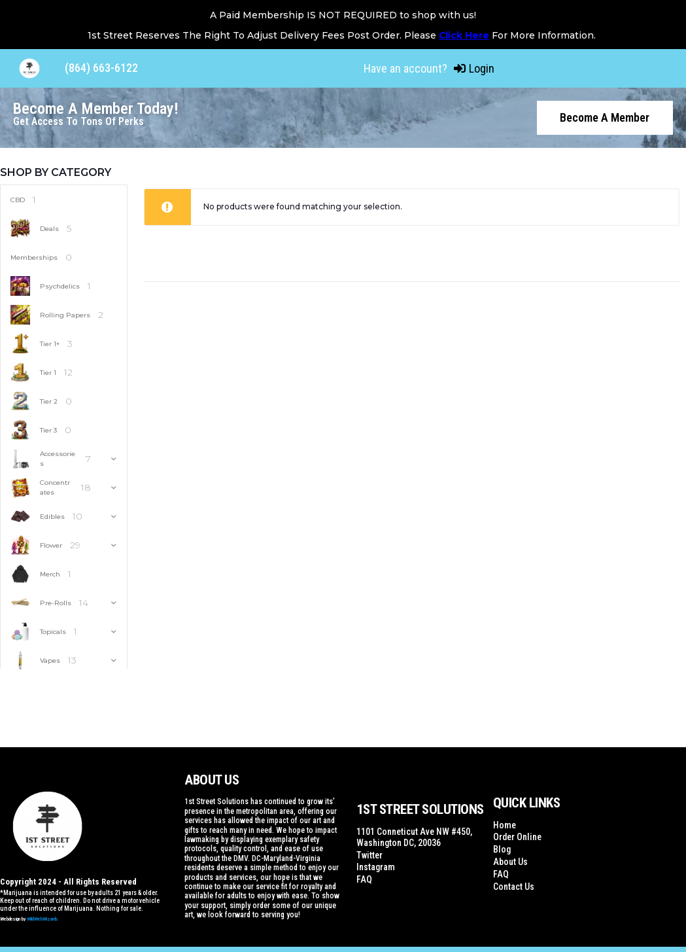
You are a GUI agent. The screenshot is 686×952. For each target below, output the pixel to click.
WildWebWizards (42, 918)
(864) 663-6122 (101, 68)
